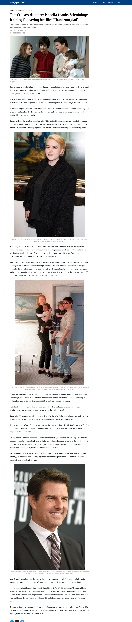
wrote (41, 121)
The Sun (86, 425)
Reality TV (96, 2)
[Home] (17, 2)
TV (104, 2)
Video (118, 2)
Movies (110, 2)
